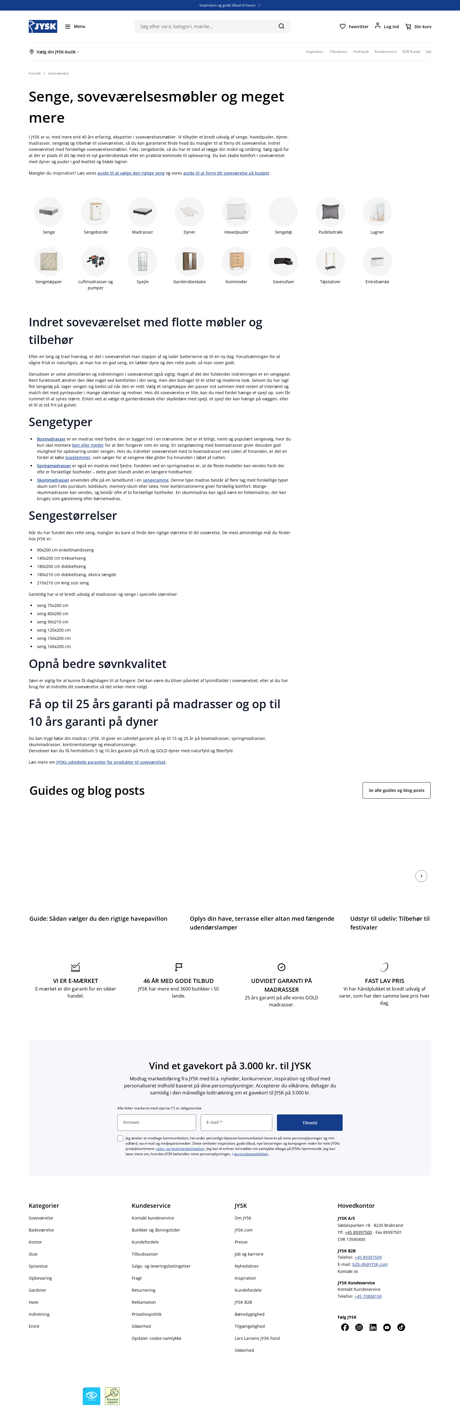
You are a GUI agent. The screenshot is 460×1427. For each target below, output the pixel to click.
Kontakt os (348, 1254)
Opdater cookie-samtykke (156, 1321)
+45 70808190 (368, 1279)
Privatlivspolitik (146, 1297)
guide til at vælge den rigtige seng (131, 173)
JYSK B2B (243, 1285)
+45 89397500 (358, 1215)
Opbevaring (40, 1261)
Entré (34, 1309)
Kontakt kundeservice (153, 1201)
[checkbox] (120, 1122)
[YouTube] (387, 1310)
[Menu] (74, 26)
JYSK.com (244, 1213)
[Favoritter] (353, 26)
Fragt (137, 1261)
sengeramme (156, 480)
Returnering (143, 1273)
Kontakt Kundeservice (359, 1272)
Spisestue (38, 1249)
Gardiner (37, 1273)
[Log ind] (386, 26)
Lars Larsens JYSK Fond (257, 1321)
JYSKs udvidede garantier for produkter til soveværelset (110, 762)
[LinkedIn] (373, 1310)
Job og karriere (249, 1237)
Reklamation (144, 1285)
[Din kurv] (418, 26)
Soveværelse (41, 1201)
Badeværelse (41, 1213)
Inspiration (245, 1261)
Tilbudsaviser (145, 1237)
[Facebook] (345, 1310)
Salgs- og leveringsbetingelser (161, 1249)
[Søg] (281, 26)
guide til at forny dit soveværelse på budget (226, 173)
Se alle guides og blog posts (397, 790)
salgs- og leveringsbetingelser (180, 1131)
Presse (241, 1225)
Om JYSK (243, 1201)
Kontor (35, 1225)
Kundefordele (145, 1225)
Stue (33, 1237)
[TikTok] (401, 1310)
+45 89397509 (368, 1240)
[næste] (421, 867)
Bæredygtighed (250, 1297)
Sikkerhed (141, 1309)
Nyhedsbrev (246, 1249)
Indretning (39, 1297)
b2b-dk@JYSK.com (370, 1247)
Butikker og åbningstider (156, 1213)
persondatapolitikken (251, 1137)
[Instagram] (359, 1310)
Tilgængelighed (250, 1309)
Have (33, 1285)
